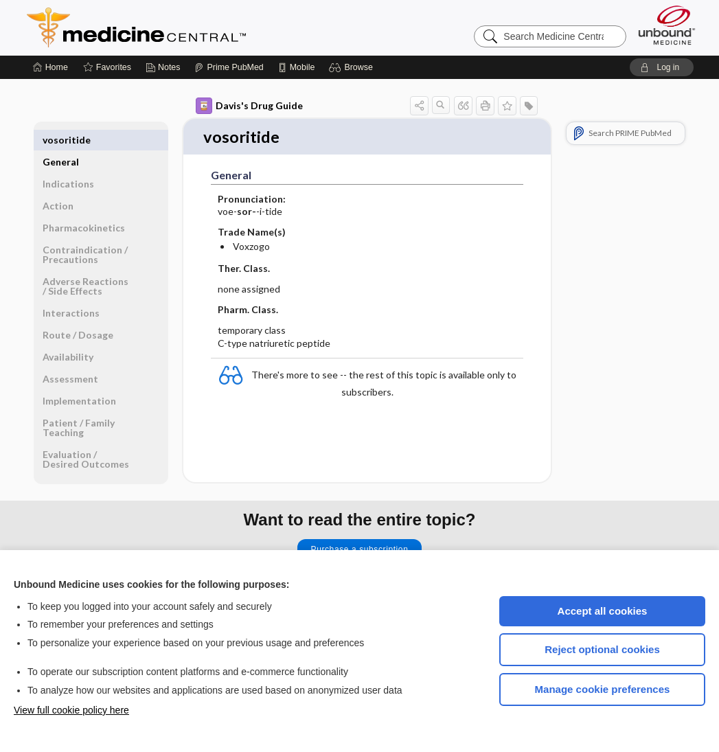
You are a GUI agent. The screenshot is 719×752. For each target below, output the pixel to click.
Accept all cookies (603, 611)
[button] (352, 67)
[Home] (50, 67)
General (61, 140)
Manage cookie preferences (602, 689)
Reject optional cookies (602, 649)
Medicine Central (197, 27)
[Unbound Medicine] (667, 25)
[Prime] (228, 67)
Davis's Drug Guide (249, 106)
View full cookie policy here (71, 710)
